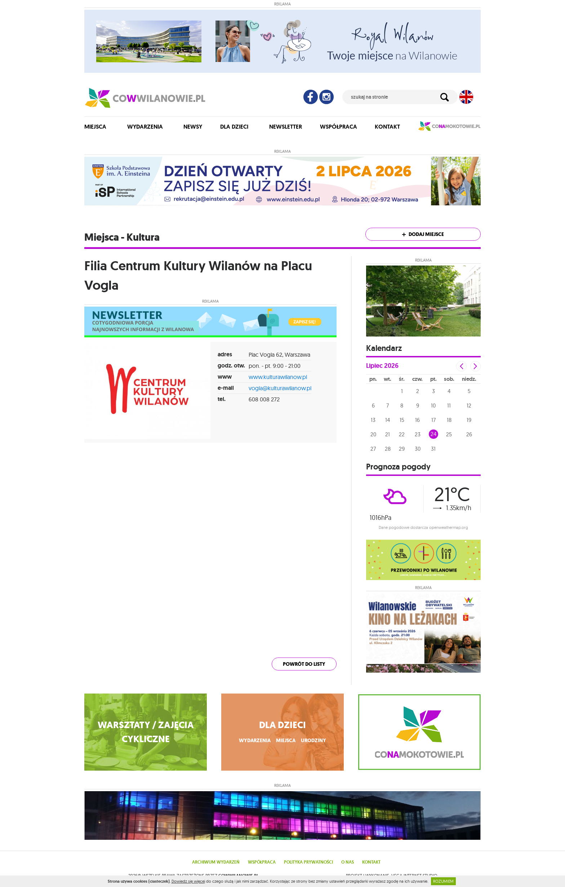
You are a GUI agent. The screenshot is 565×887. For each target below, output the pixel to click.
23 (418, 434)
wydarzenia (255, 740)
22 (402, 434)
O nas (347, 862)
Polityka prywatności (308, 862)
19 (469, 419)
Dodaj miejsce (423, 234)
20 (373, 434)
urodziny (313, 740)
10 (433, 405)
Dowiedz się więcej (188, 881)
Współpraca (338, 126)
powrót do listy (304, 664)
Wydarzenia (145, 126)
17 (433, 419)
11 (449, 405)
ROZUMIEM (443, 881)
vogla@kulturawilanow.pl (280, 388)
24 (433, 434)
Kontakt (387, 126)
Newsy (192, 126)
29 (402, 448)
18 (449, 419)
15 (402, 419)
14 (387, 419)
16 (417, 419)
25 (449, 434)
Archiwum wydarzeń (216, 862)
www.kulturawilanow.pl (278, 376)
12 (469, 405)
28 (388, 448)
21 (387, 434)
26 (469, 434)
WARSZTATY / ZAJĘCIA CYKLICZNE (146, 732)
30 (418, 448)
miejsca (285, 740)
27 (373, 448)
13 (373, 419)
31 (433, 448)
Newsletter (285, 126)
